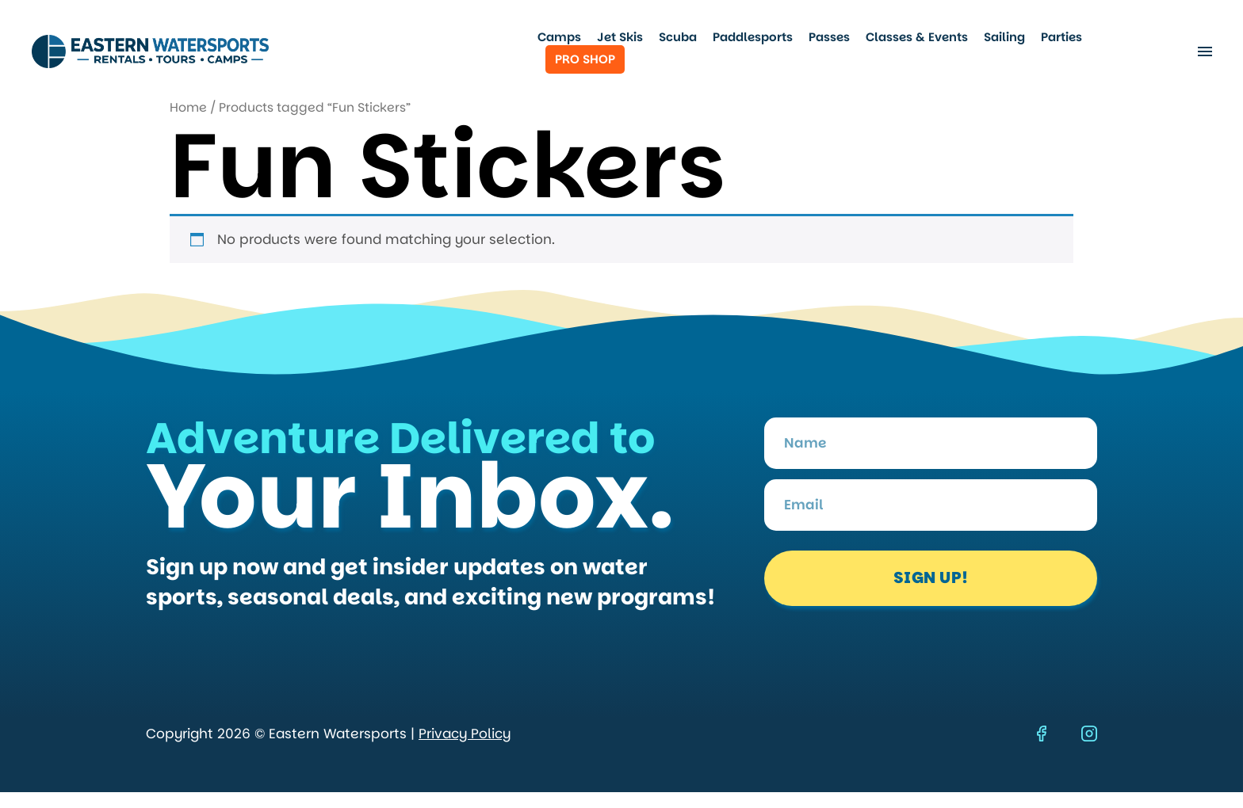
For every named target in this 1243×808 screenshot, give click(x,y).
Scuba (678, 37)
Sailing (1004, 37)
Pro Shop (585, 59)
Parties (1061, 37)
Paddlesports (753, 37)
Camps (559, 37)
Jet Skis (620, 37)
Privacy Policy (465, 733)
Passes (829, 37)
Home (188, 107)
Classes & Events (917, 37)
